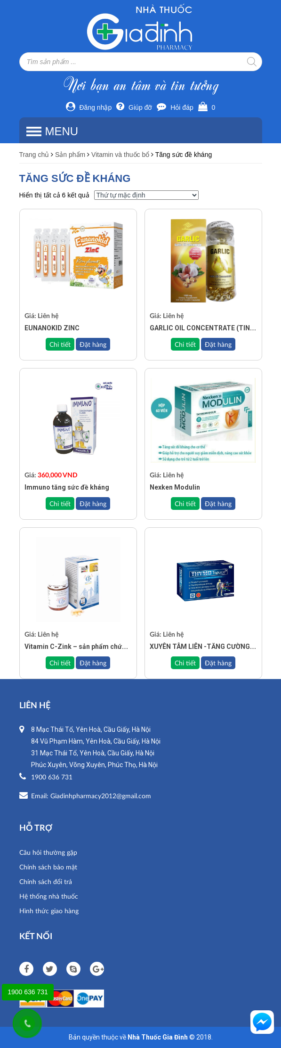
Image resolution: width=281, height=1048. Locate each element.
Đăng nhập (89, 107)
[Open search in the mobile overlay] (140, 61)
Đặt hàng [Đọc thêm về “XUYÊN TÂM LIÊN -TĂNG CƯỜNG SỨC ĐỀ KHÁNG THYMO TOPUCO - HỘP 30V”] (218, 663)
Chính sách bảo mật (48, 867)
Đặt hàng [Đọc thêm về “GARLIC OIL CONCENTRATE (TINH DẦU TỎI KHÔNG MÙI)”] (218, 344)
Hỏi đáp (175, 107)
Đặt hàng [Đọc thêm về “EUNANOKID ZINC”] (93, 344)
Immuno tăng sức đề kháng (66, 487)
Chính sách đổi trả (45, 881)
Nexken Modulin (175, 487)
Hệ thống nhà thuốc (48, 896)
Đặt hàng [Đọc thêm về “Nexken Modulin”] (218, 503)
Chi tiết (60, 344)
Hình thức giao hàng (49, 911)
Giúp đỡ (134, 107)
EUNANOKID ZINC (52, 328)
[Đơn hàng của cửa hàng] (146, 195)
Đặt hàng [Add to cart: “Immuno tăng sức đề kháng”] (93, 503)
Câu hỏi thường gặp (48, 852)
